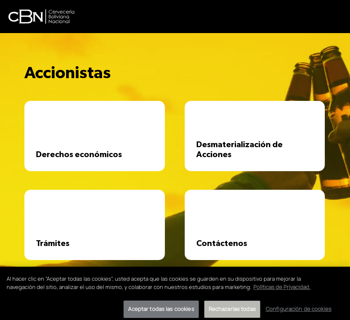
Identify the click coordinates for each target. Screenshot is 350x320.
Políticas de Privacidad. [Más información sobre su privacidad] (281, 289)
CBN (41, 16)
